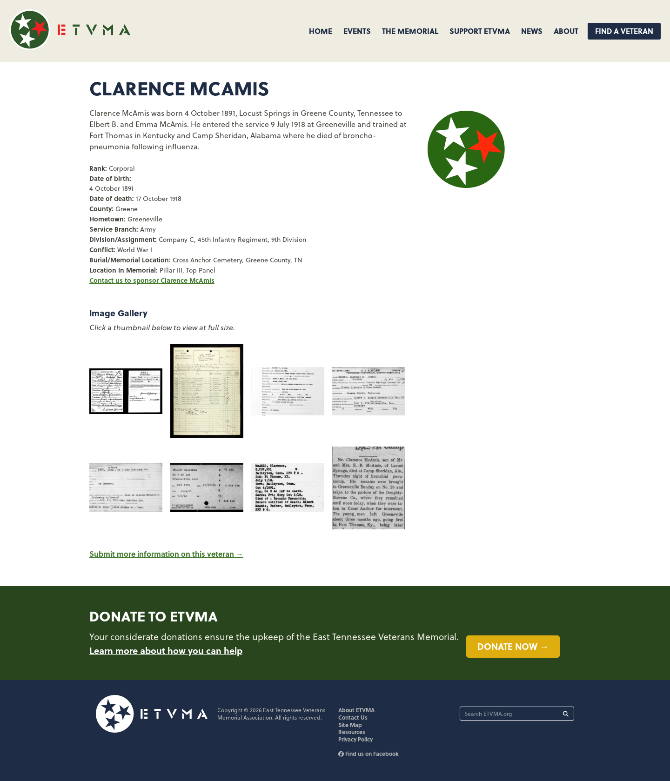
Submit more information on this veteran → (166, 553)
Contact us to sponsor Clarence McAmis (151, 280)
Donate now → (513, 646)
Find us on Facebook (368, 753)
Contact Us (353, 717)
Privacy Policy (355, 739)
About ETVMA (356, 710)
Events (357, 31)
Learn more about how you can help (165, 650)
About (566, 31)
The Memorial (410, 31)
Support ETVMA (479, 31)
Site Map (350, 725)
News (532, 31)
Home (320, 31)
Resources (351, 732)
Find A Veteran (624, 31)
